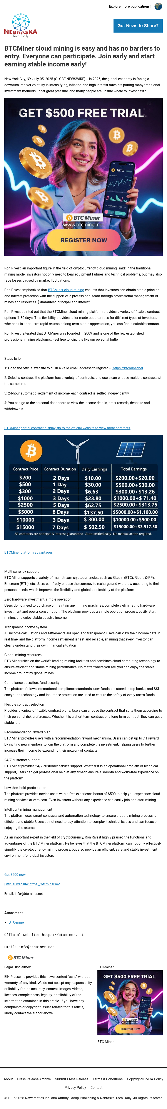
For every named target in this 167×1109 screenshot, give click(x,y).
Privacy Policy (75, 1088)
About (8, 1079)
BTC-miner (17, 922)
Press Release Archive (34, 1079)
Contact (96, 1088)
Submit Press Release (71, 1079)
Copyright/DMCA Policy (145, 1079)
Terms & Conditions (108, 1079)
